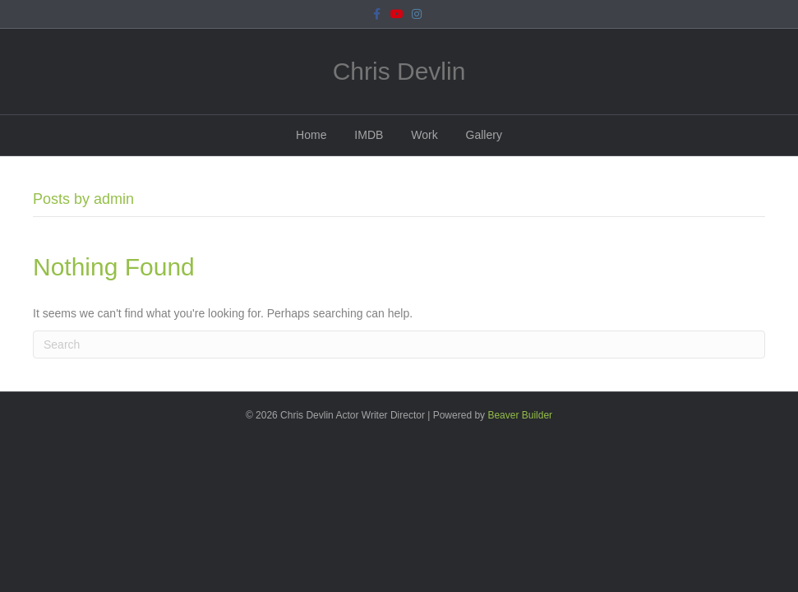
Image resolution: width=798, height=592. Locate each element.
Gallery (484, 134)
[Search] (399, 344)
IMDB (368, 134)
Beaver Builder (519, 415)
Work (424, 134)
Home (311, 134)
